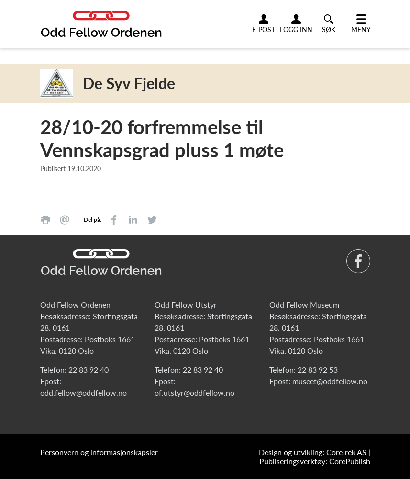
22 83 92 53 (318, 369)
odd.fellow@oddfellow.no (83, 392)
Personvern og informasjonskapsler (99, 451)
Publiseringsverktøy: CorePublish (314, 461)
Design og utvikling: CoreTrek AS (312, 451)
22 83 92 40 (88, 369)
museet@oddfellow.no (329, 381)
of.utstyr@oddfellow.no (194, 392)
